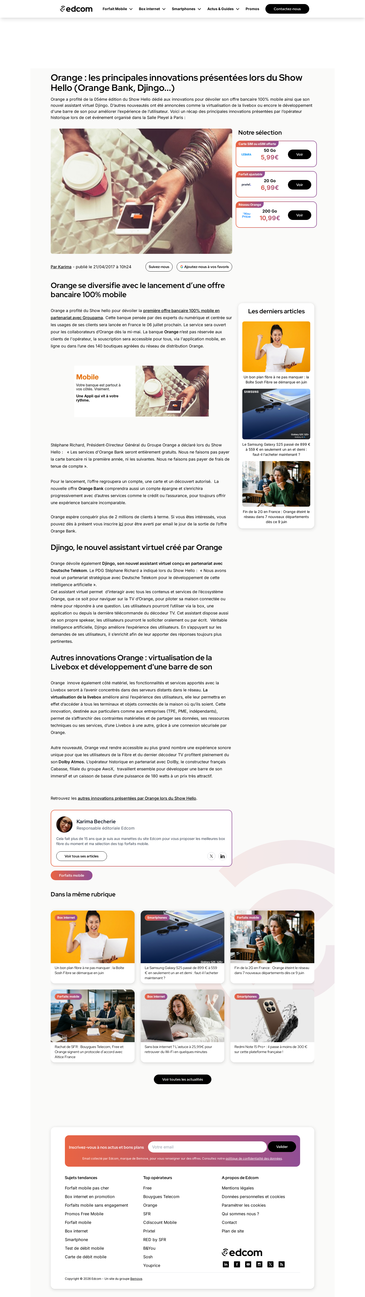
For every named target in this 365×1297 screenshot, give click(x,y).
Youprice (151, 1265)
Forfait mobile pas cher (87, 1187)
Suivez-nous (159, 266)
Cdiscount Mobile (160, 1222)
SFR (147, 1213)
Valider (282, 1146)
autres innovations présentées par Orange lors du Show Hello (137, 798)
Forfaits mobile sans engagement (96, 1205)
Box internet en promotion (90, 1196)
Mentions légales (238, 1187)
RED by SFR (154, 1239)
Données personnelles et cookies (253, 1196)
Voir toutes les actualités (182, 1079)
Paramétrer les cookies (244, 1205)
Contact (229, 1222)
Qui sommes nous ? (240, 1213)
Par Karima (61, 266)
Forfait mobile (78, 1222)
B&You (149, 1248)
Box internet (76, 1230)
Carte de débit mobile (85, 1256)
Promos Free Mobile (84, 1213)
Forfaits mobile (71, 875)
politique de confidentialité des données (254, 1158)
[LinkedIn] (222, 856)
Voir (299, 154)
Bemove (136, 1279)
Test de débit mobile (84, 1248)
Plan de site (233, 1230)
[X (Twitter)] (211, 856)
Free (147, 1187)
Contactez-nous (287, 9)
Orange (150, 1205)
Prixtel (149, 1230)
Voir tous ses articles (82, 856)
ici (121, 523)
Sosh (148, 1256)
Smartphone (76, 1239)
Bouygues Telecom (161, 1196)
